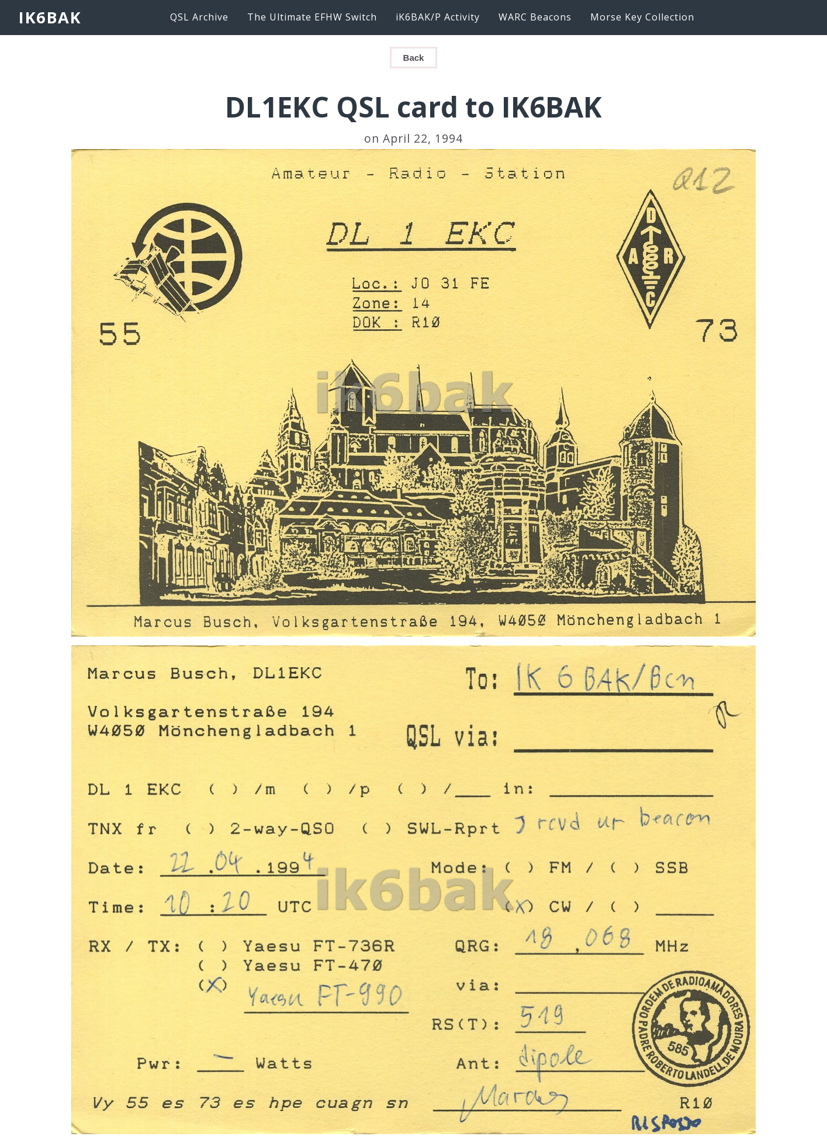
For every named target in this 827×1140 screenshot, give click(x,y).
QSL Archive (199, 17)
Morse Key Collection (642, 17)
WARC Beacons (535, 17)
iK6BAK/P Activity (438, 17)
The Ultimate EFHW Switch (312, 17)
